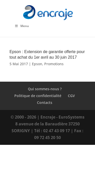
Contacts (44, 102)
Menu (22, 26)
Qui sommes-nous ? (45, 88)
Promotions (54, 63)
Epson (37, 63)
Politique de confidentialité (37, 95)
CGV (71, 95)
